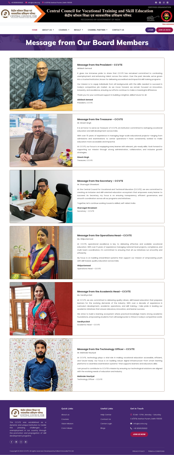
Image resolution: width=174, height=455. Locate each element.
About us (65, 414)
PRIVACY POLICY (139, 451)
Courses (63, 30)
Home (34, 30)
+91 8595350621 (15, 3)
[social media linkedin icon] (167, 2)
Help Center (106, 414)
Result (77, 30)
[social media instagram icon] (164, 2)
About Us (47, 30)
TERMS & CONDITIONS (156, 451)
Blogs (103, 428)
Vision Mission (67, 423)
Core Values (66, 428)
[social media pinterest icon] (160, 2)
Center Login (106, 423)
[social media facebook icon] (156, 2)
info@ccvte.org (32, 3)
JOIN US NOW (164, 30)
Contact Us (118, 30)
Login (150, 30)
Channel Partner (96, 30)
